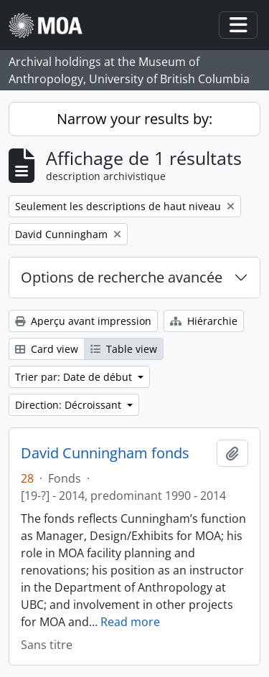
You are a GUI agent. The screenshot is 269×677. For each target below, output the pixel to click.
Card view (46, 349)
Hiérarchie (203, 321)
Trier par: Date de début (75, 377)
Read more (130, 622)
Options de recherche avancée (121, 277)
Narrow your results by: (134, 118)
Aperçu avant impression (83, 321)
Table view (123, 349)
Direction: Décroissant (69, 405)
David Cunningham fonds (105, 453)
